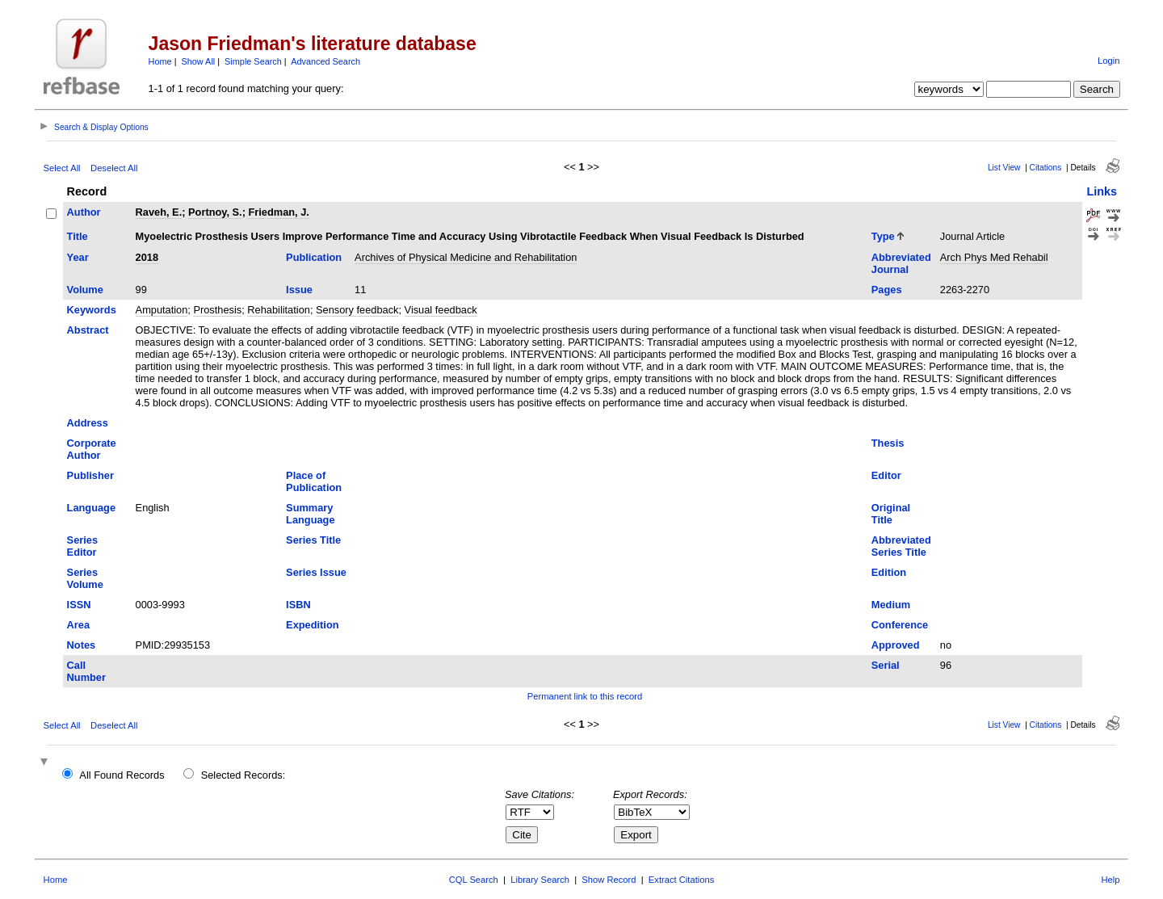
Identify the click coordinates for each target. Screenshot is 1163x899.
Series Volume (85, 578)
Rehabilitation (278, 310)
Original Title (890, 514)
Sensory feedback (357, 310)
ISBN (298, 605)
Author (84, 212)
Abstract (88, 330)
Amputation (162, 310)
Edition (888, 572)
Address (87, 423)
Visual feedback (441, 310)
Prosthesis (217, 310)
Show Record (609, 879)
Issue (299, 290)
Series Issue (316, 572)
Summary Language (310, 514)
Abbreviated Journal (901, 263)
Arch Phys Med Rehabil (994, 257)
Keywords (91, 310)
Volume (85, 290)
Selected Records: (243, 775)
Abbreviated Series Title (901, 546)
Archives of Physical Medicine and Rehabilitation (466, 257)
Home (160, 61)
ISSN (79, 605)
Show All (199, 61)
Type (883, 236)
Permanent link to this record (584, 696)
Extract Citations (681, 879)
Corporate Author (91, 449)
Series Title (313, 540)
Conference (899, 625)
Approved (895, 645)
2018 (147, 257)
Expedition (312, 625)
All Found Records (121, 775)
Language (91, 508)
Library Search (539, 879)
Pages (886, 290)
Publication (314, 257)
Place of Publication (314, 481)
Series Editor (82, 546)
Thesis (888, 443)
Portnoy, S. (215, 212)
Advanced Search (325, 61)
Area (78, 625)
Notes (81, 645)
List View (1004, 167)
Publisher (90, 475)
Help (1110, 879)
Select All (62, 168)
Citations (1046, 167)
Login (1108, 60)
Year (78, 257)
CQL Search (473, 879)
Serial (885, 665)
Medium (890, 605)
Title (77, 236)
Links (1101, 191)
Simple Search (253, 61)
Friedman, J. (278, 212)
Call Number (86, 671)
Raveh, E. (159, 212)
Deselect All (113, 168)
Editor (886, 475)
